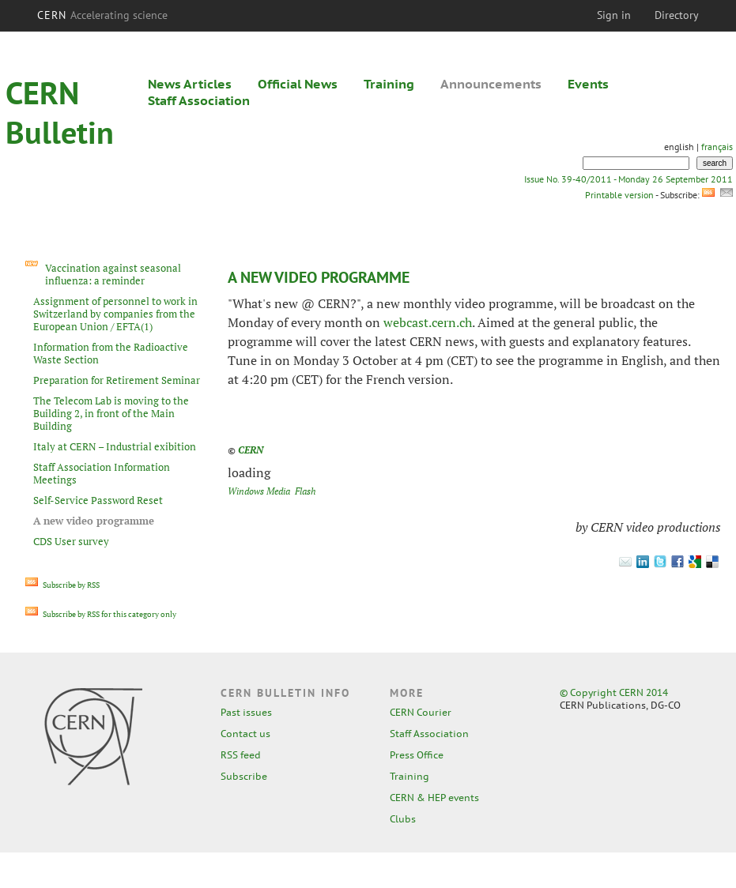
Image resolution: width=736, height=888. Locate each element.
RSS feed (241, 755)
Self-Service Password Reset (98, 500)
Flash (305, 491)
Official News (298, 84)
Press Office (416, 755)
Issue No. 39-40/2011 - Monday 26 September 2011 (628, 179)
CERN (102, 15)
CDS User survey (71, 541)
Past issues (246, 712)
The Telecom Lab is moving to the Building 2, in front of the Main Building (111, 413)
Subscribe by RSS (62, 585)
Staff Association (199, 100)
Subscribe (244, 776)
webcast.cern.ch (427, 322)
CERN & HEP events (434, 797)
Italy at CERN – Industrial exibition (114, 446)
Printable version (619, 195)
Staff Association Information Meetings (101, 473)
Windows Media (259, 491)
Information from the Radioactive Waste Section (110, 353)
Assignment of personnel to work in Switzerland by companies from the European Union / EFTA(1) (115, 313)
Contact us (245, 733)
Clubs (403, 819)
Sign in (614, 15)
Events (588, 84)
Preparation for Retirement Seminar (116, 380)
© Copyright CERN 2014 (614, 692)
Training (389, 84)
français (717, 146)
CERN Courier (420, 712)
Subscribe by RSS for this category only (100, 614)
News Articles (190, 84)
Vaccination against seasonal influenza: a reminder (113, 274)
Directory (677, 15)
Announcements (491, 84)
